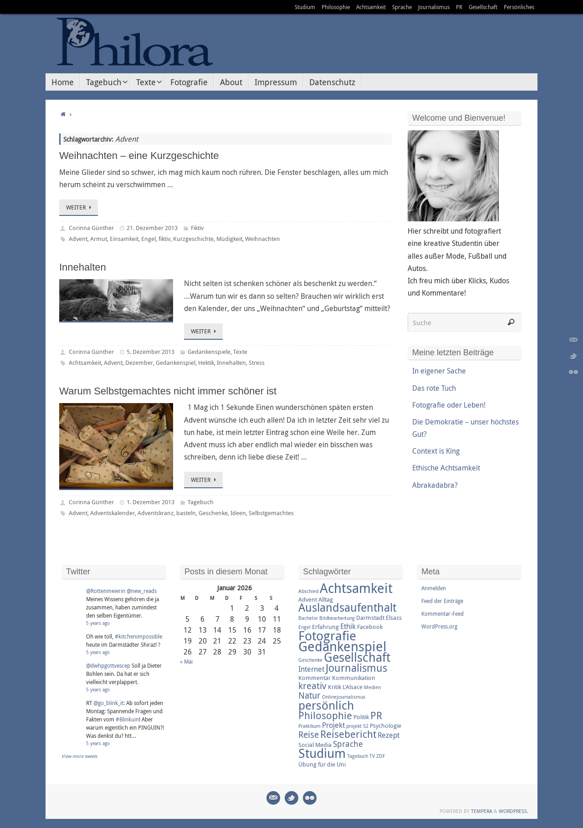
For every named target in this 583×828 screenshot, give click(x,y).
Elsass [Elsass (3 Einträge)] (394, 617)
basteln (186, 513)
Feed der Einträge (442, 600)
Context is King (436, 451)
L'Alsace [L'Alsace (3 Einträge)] (353, 687)
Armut (98, 239)
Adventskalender (112, 513)
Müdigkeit (229, 239)
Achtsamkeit (371, 6)
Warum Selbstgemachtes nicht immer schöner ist (167, 391)
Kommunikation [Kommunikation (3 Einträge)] (353, 678)
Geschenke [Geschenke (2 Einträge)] (310, 660)
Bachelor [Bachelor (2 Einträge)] (308, 618)
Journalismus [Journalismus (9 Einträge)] (356, 668)
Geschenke (213, 513)
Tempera (481, 811)
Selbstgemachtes (271, 513)
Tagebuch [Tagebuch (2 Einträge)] (357, 756)
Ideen (238, 513)
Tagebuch (201, 502)
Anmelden (433, 588)
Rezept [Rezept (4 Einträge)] (388, 735)
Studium (305, 6)
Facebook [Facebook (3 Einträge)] (370, 627)
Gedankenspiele (209, 352)
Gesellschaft (483, 6)
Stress (257, 362)
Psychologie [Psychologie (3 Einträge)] (385, 725)
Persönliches (519, 6)
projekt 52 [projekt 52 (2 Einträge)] (357, 726)
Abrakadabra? (435, 485)
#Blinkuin (127, 719)
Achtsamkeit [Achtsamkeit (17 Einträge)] (356, 588)
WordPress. (513, 811)
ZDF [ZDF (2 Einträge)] (380, 756)
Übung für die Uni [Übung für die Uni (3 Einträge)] (322, 764)
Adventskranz (156, 513)
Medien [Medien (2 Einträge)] (372, 687)
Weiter (80, 207)
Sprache (402, 6)
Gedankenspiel (175, 362)
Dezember (139, 362)
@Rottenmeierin (105, 590)
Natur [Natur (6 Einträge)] (309, 695)
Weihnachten (262, 239)
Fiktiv (197, 228)
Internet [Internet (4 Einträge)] (311, 669)
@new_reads (142, 590)
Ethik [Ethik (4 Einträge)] (348, 626)
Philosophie (336, 6)
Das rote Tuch (434, 388)
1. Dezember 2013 (150, 502)
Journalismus (434, 6)
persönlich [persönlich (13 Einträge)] (326, 705)
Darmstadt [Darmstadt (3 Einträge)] (370, 617)
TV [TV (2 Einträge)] (372, 756)
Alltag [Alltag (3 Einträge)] (325, 599)
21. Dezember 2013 (152, 228)
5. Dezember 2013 (150, 352)
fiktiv (164, 239)
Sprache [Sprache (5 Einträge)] (348, 743)
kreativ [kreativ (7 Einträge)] (312, 686)
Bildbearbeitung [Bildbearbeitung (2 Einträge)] (337, 618)
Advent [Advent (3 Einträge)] (307, 599)
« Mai (186, 661)
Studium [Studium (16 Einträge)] (322, 753)
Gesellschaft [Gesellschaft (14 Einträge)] (357, 657)
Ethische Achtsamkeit (446, 468)
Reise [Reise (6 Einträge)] (308, 735)
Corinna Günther (91, 228)
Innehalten (82, 267)
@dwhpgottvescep (108, 665)
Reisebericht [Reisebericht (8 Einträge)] (348, 734)
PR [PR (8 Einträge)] (376, 715)
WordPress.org (439, 626)
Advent (78, 239)
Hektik (206, 362)
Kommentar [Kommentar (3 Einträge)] (314, 678)
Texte (240, 352)
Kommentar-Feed (442, 613)
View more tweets (79, 756)
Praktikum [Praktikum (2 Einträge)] (309, 726)
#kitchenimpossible (138, 636)
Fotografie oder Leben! (449, 405)
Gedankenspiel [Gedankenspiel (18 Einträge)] (342, 646)
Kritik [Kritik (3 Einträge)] (334, 687)
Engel (148, 239)
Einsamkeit (124, 239)
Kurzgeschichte (193, 239)
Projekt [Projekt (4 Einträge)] (333, 725)
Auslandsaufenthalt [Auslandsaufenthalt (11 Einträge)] (347, 607)
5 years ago (98, 623)
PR (459, 6)
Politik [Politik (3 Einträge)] (361, 717)
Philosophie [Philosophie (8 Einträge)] (325, 715)
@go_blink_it (108, 702)
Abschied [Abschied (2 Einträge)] (308, 591)
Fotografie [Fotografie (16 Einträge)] (327, 635)
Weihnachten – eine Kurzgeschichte (139, 155)
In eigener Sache (439, 371)
